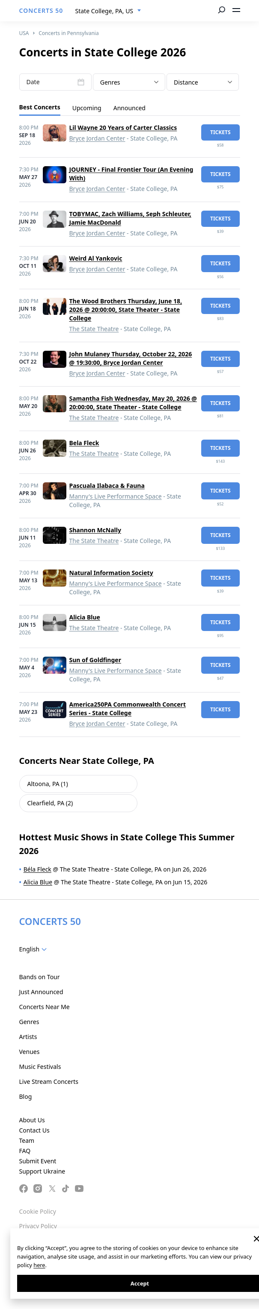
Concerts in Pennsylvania (68, 33)
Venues (29, 1052)
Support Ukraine (42, 1171)
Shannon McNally (95, 530)
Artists (28, 1037)
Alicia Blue (84, 617)
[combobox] (108, 11)
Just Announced (41, 992)
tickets (220, 132)
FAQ (25, 1151)
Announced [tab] (129, 108)
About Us (32, 1120)
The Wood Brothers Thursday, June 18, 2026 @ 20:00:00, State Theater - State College (125, 309)
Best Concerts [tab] (39, 107)
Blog (25, 1096)
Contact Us (34, 1130)
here (39, 1265)
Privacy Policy (38, 1226)
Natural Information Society (111, 573)
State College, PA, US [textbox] (104, 11)
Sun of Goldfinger (95, 660)
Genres (29, 1022)
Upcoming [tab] (86, 108)
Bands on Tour (39, 977)
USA (24, 33)
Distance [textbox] (186, 82)
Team (27, 1140)
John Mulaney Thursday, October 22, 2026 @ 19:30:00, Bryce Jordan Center (130, 358)
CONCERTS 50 (41, 10)
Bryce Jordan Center (97, 138)
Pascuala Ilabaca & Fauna (107, 485)
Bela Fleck (84, 443)
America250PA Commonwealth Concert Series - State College (127, 708)
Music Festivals (40, 1066)
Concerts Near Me (44, 1007)
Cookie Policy (37, 1211)
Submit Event (38, 1161)
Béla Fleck (37, 869)
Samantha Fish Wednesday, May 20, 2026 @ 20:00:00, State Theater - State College (133, 402)
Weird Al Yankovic (95, 258)
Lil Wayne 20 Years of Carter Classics (123, 127)
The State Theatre (94, 329)
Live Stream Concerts (48, 1081)
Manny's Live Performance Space (115, 496)
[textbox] (129, 82)
